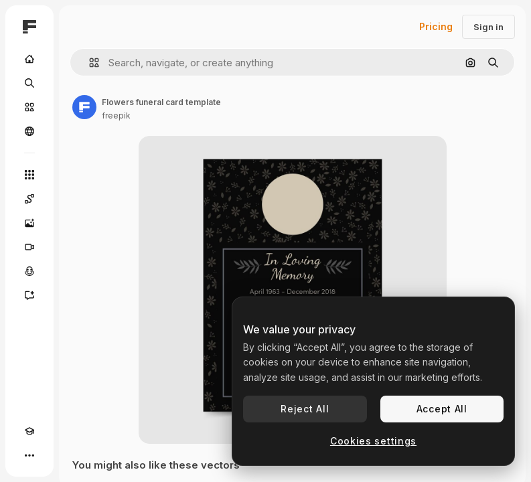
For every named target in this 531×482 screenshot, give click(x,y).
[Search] (29, 83)
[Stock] (29, 107)
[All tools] (29, 174)
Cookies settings (373, 441)
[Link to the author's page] (84, 107)
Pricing (436, 26)
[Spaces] (29, 199)
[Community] (29, 131)
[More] (29, 455)
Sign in (488, 26)
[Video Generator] (29, 247)
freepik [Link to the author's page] (116, 115)
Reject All (305, 408)
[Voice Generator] (29, 271)
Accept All (441, 408)
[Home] (29, 59)
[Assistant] (29, 295)
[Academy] (29, 431)
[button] (88, 63)
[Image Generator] (29, 223)
